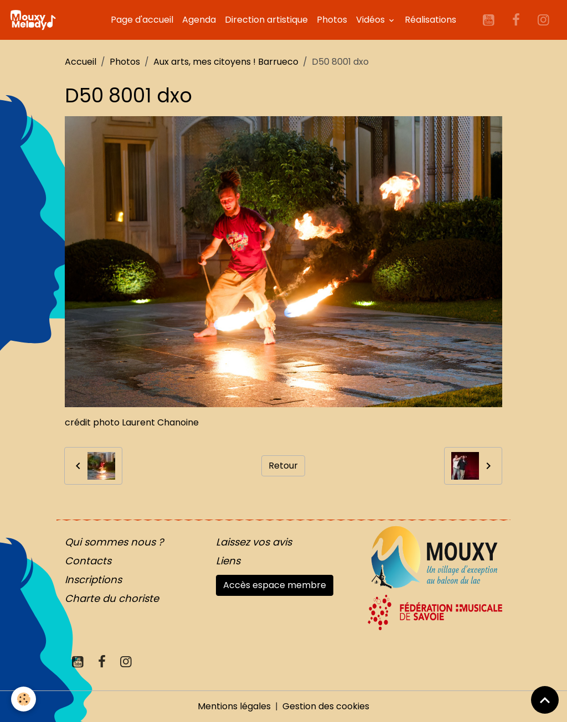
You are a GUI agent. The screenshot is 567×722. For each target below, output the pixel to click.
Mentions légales (234, 706)
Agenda (199, 19)
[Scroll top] (545, 700)
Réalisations (430, 19)
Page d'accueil (142, 19)
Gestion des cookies (325, 706)
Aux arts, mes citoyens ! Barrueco (225, 61)
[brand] (35, 20)
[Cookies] (23, 699)
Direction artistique (266, 19)
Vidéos (371, 19)
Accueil (80, 61)
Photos (332, 19)
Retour (283, 465)
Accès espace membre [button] (274, 585)
